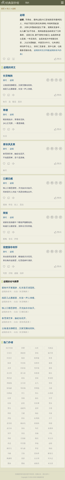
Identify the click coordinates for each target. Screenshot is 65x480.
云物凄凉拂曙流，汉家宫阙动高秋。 (19, 328)
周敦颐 (9, 383)
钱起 (36, 413)
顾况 (36, 438)
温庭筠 (23, 408)
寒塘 (5, 110)
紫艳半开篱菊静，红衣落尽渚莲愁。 (19, 288)
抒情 (16, 239)
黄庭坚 (23, 353)
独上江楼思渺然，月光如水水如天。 (19, 308)
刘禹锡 (9, 393)
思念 (22, 205)
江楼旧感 (8, 178)
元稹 (50, 388)
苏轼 (36, 353)
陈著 (9, 363)
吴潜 (9, 368)
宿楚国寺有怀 (10, 247)
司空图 (23, 443)
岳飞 (36, 383)
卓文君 (50, 463)
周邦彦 (9, 378)
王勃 (23, 453)
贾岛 (9, 408)
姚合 (36, 398)
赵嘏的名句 (6, 291)
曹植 (23, 463)
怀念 (11, 205)
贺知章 (36, 453)
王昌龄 (23, 438)
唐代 (5, 80)
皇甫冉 (50, 428)
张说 (23, 433)
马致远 (50, 348)
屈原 (23, 458)
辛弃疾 (23, 363)
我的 (27, 3)
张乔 (9, 433)
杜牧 (9, 403)
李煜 (50, 383)
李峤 (9, 438)
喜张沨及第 (9, 144)
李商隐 (36, 388)
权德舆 (36, 423)
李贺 (36, 448)
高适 (9, 443)
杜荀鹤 (36, 418)
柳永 (50, 373)
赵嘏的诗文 (9, 67)
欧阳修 (36, 358)
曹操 (9, 463)
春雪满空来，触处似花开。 (15, 318)
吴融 (36, 433)
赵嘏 (14, 9)
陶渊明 (9, 458)
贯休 (50, 403)
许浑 (50, 398)
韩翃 (50, 448)
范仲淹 (36, 368)
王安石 (9, 353)
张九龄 (23, 448)
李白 (36, 393)
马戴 (9, 453)
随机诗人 (13, 59)
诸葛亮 (36, 463)
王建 (23, 413)
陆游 (23, 358)
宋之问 (50, 438)
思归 (20, 102)
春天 (5, 170)
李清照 (50, 378)
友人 (16, 205)
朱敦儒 (36, 373)
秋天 (5, 102)
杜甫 (9, 398)
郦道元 (50, 453)
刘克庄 (9, 358)
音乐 (11, 239)
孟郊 (36, 408)
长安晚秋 (8, 75)
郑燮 (23, 348)
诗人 (8, 9)
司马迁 (50, 458)
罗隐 (9, 418)
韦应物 (23, 388)
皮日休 (9, 428)
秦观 (50, 363)
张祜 (23, 428)
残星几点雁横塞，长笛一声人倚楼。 (19, 298)
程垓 (23, 378)
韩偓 (50, 423)
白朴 (36, 348)
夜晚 (5, 239)
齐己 (23, 393)
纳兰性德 (9, 348)
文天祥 (23, 383)
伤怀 (22, 273)
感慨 (16, 273)
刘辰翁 (23, 368)
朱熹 (50, 358)
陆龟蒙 (9, 388)
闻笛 (5, 213)
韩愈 (9, 413)
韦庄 (36, 428)
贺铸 (36, 378)
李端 (36, 443)
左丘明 (36, 458)
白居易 (50, 393)
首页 (3, 9)
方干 (50, 418)
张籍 (23, 398)
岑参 (50, 413)
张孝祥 (36, 363)
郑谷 (23, 418)
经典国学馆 (12, 2)
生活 (5, 136)
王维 (50, 408)
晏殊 (50, 368)
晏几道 (23, 373)
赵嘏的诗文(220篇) (42, 50)
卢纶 (50, 433)
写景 (5, 273)
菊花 (14, 102)
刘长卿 (36, 403)
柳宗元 (9, 448)
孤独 (5, 205)
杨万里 (50, 353)
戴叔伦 (23, 423)
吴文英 (9, 373)
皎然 (23, 403)
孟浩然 (9, 423)
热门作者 (8, 342)
